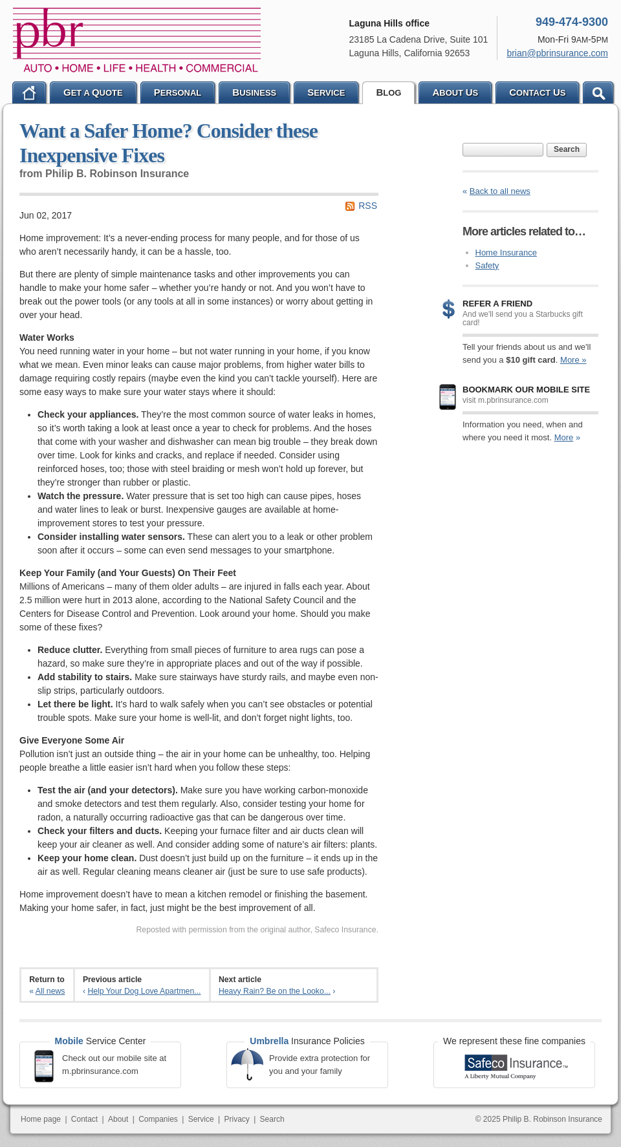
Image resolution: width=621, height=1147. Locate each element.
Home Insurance (506, 252)
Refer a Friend (497, 303)
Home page (41, 1119)
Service (201, 1119)
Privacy (236, 1119)
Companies (158, 1119)
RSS (367, 205)
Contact (84, 1119)
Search (567, 149)
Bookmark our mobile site (526, 389)
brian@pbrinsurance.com (557, 53)
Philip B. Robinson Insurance (137, 40)
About (118, 1119)
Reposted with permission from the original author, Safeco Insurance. (257, 929)
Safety (487, 265)
